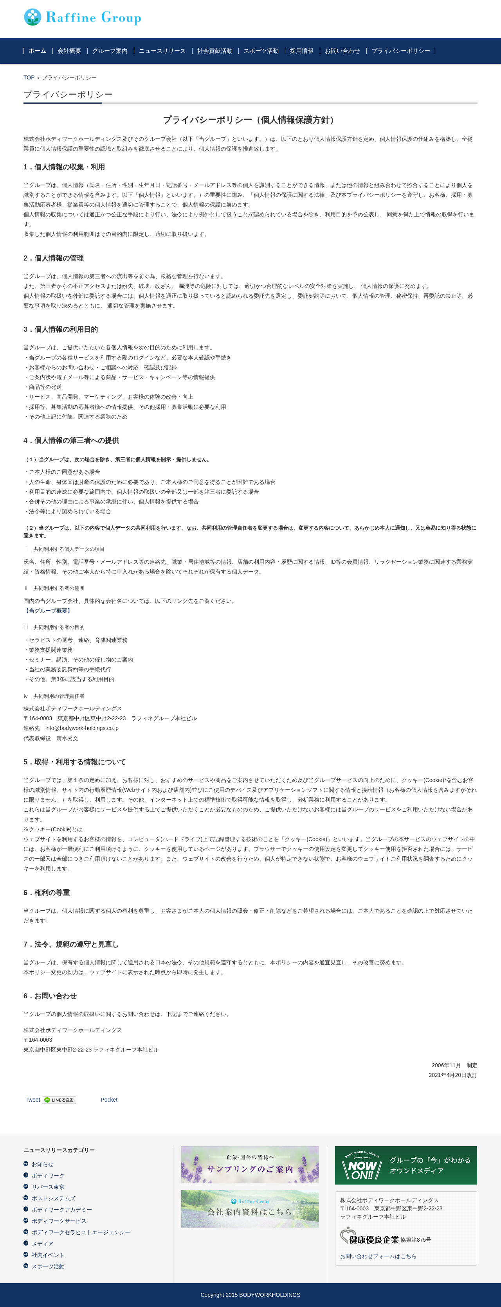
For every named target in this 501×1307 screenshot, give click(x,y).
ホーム (37, 50)
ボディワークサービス (59, 1221)
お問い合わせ (342, 50)
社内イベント (48, 1255)
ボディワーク (48, 1175)
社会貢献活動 (214, 50)
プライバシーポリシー (400, 50)
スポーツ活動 (261, 50)
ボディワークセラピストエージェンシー (81, 1232)
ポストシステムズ (54, 1198)
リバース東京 (48, 1187)
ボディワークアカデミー (62, 1209)
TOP (29, 77)
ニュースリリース (162, 50)
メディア (43, 1243)
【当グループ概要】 (48, 611)
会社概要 (69, 50)
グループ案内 (110, 50)
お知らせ (43, 1164)
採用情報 (302, 50)
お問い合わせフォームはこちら (378, 1256)
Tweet (32, 1100)
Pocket (109, 1100)
